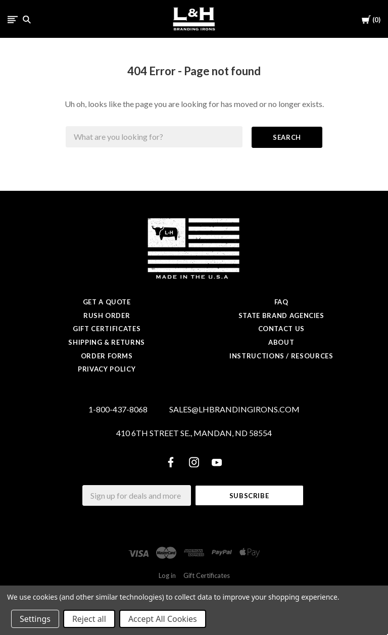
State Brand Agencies (281, 315)
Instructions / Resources (281, 356)
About (281, 342)
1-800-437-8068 (118, 409)
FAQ (281, 302)
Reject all (89, 618)
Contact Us (281, 329)
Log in (167, 575)
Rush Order (106, 315)
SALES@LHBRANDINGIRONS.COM (234, 409)
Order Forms (107, 356)
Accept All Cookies (162, 618)
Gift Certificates (106, 329)
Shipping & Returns (106, 342)
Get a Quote (107, 302)
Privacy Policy (106, 369)
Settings (35, 618)
